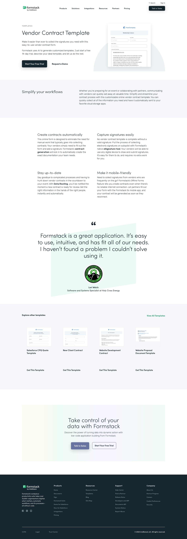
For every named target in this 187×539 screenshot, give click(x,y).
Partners (115, 8)
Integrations (89, 8)
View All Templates (156, 315)
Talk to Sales (157, 8)
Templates (27, 26)
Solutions (75, 8)
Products (63, 8)
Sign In (163, 3)
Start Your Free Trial (34, 63)
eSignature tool (112, 149)
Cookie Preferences (153, 501)
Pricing (127, 8)
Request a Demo (60, 63)
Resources (103, 8)
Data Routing (61, 184)
